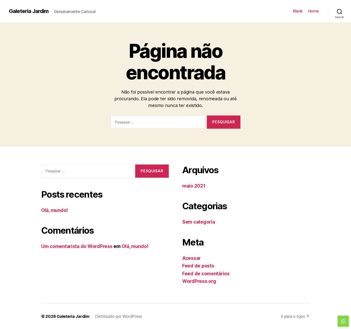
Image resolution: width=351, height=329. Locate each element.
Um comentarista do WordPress (76, 246)
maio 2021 (193, 186)
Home (313, 11)
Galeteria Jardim (29, 11)
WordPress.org (199, 281)
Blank (298, 11)
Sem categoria (198, 222)
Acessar (191, 258)
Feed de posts (198, 266)
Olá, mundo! (54, 210)
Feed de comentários (206, 273)
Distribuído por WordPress (118, 316)
